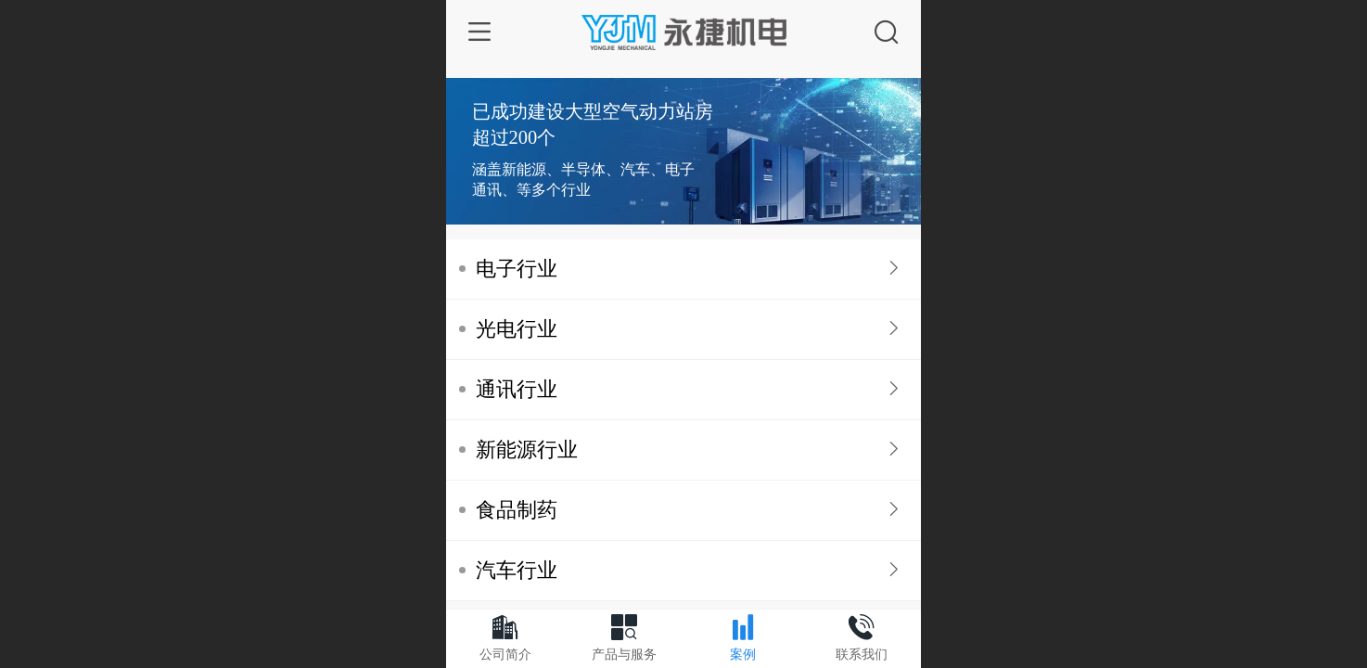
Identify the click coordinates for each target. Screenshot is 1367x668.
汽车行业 (516, 570)
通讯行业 (516, 389)
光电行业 (516, 328)
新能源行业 (527, 449)
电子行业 (516, 268)
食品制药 (516, 509)
